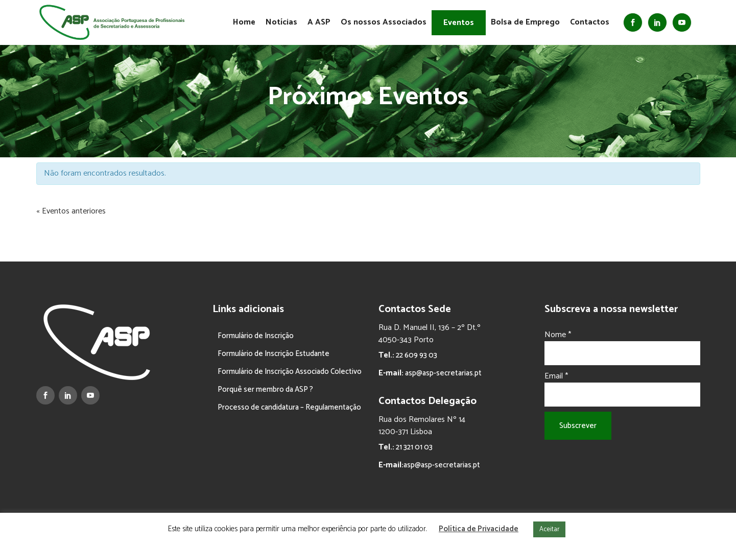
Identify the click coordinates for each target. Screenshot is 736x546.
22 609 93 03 (415, 355)
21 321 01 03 (413, 447)
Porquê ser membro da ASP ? (265, 389)
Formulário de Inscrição (256, 335)
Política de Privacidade (478, 529)
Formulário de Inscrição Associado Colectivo (290, 371)
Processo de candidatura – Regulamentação (289, 407)
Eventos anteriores (71, 211)
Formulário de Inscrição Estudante (273, 353)
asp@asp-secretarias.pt (442, 373)
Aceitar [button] (549, 529)
